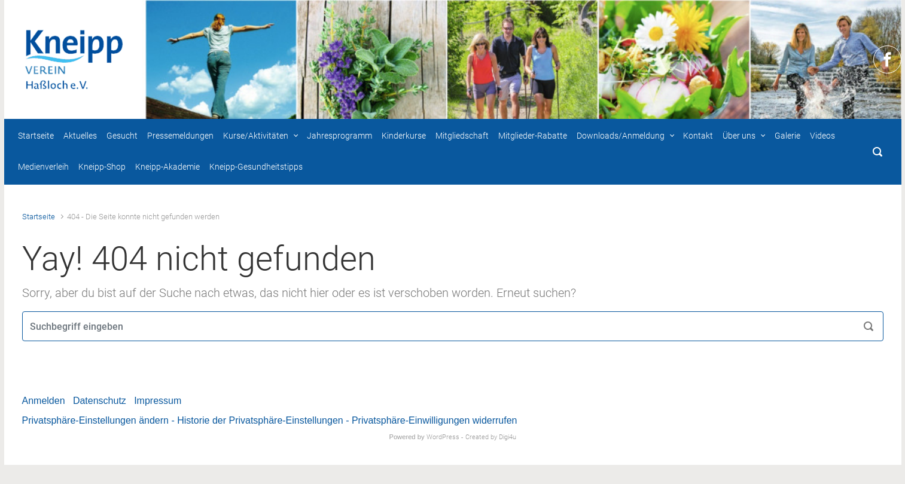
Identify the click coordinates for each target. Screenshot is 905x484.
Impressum (157, 401)
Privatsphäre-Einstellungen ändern (95, 420)
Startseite (38, 216)
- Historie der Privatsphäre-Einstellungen (257, 420)
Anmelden (43, 401)
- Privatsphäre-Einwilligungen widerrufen (431, 420)
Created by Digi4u (490, 437)
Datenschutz (99, 401)
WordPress (442, 437)
